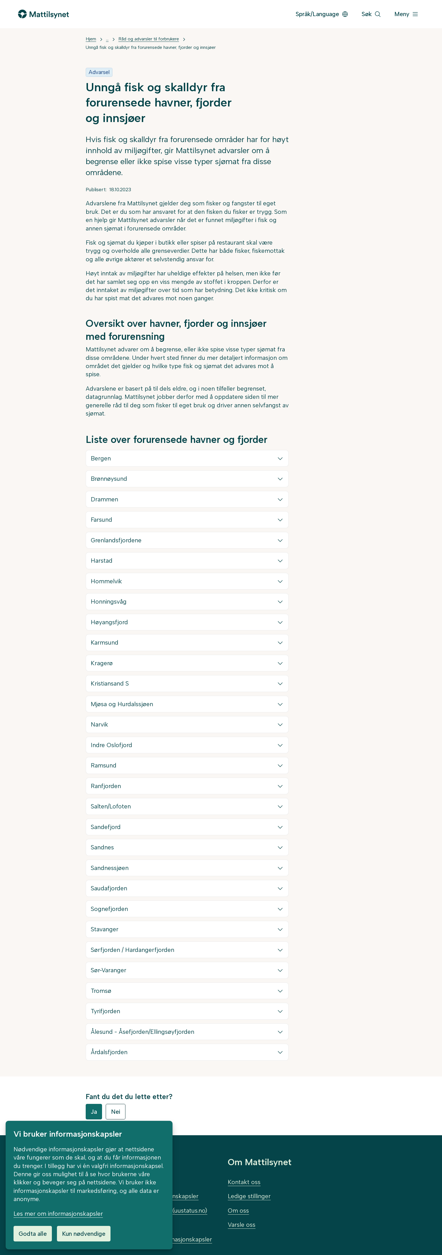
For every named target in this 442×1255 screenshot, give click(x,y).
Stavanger (105, 929)
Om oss (238, 1210)
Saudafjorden (109, 888)
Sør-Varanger (109, 970)
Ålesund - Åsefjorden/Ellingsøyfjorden (143, 1031)
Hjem (91, 39)
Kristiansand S (110, 683)
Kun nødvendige (83, 1233)
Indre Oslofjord (111, 745)
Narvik (100, 724)
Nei (115, 1111)
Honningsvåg (109, 601)
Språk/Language (322, 14)
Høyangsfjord (109, 622)
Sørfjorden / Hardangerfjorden (132, 949)
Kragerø (102, 663)
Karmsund (105, 642)
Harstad (102, 560)
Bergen (101, 458)
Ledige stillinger (249, 1196)
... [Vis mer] (107, 39)
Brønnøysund (109, 478)
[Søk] (371, 14)
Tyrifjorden (105, 1011)
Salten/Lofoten (111, 806)
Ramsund (104, 765)
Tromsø (101, 990)
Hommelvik (106, 581)
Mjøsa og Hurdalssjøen (122, 704)
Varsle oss (241, 1224)
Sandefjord (106, 826)
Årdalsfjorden (109, 1052)
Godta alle (33, 1233)
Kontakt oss (244, 1182)
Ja (94, 1111)
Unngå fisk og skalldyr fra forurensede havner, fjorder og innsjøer (151, 47)
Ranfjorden (106, 785)
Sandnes (102, 847)
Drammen (104, 499)
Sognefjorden (109, 908)
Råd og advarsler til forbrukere (148, 39)
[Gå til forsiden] (43, 14)
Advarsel (99, 72)
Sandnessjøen (110, 867)
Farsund (101, 519)
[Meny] (406, 14)
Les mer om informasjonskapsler (58, 1213)
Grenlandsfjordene (116, 540)
